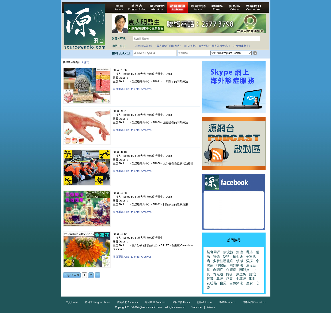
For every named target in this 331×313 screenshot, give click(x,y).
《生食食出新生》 (241, 45)
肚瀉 (252, 274)
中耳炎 (241, 278)
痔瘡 (229, 274)
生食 (249, 283)
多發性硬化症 (223, 261)
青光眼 (218, 274)
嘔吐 (252, 278)
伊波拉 (228, 252)
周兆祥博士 (218, 45)
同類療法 (236, 265)
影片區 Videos (227, 302)
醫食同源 (213, 252)
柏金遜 (238, 256)
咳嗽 (210, 278)
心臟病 (231, 270)
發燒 (216, 256)
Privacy (211, 307)
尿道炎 (241, 274)
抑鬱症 (221, 265)
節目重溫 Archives (155, 302)
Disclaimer (196, 307)
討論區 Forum (204, 302)
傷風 (223, 283)
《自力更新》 (190, 45)
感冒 (229, 278)
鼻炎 (219, 278)
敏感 (239, 261)
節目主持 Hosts (181, 302)
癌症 (227, 45)
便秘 (226, 256)
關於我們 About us (127, 302)
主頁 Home (72, 302)
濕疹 (249, 261)
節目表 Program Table (97, 302)
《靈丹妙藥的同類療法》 (168, 45)
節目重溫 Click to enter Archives (132, 89)
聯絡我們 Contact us (254, 302)
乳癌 (249, 252)
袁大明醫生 (205, 45)
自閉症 (218, 270)
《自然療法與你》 (143, 45)
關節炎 (244, 270)
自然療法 (236, 283)
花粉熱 (212, 283)
